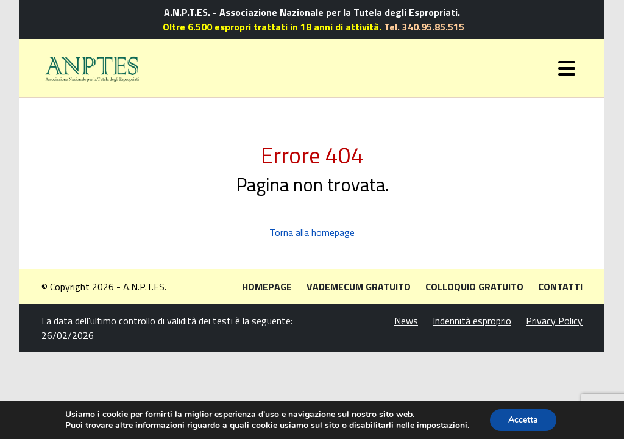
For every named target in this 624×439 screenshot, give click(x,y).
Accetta (523, 420)
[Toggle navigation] (567, 68)
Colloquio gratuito (474, 286)
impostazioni (442, 425)
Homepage (267, 286)
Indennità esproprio (472, 320)
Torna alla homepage (312, 232)
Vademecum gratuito (359, 286)
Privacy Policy (554, 320)
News (406, 320)
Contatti (560, 286)
